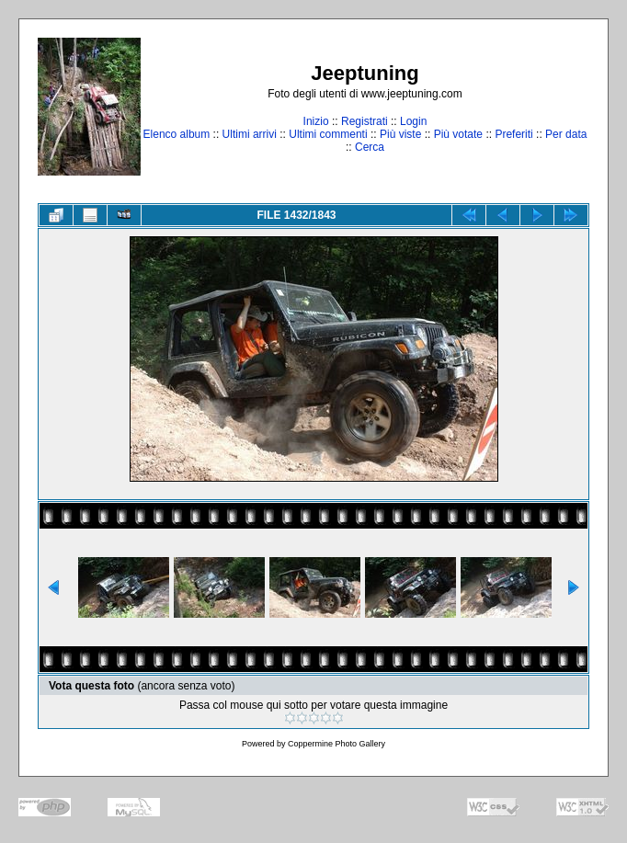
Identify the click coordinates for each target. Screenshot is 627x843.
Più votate (458, 134)
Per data (566, 134)
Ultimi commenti (328, 134)
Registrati (364, 121)
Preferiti (513, 134)
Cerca (369, 147)
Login (413, 121)
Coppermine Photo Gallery (336, 743)
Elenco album (177, 134)
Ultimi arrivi (249, 134)
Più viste (400, 134)
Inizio (316, 121)
